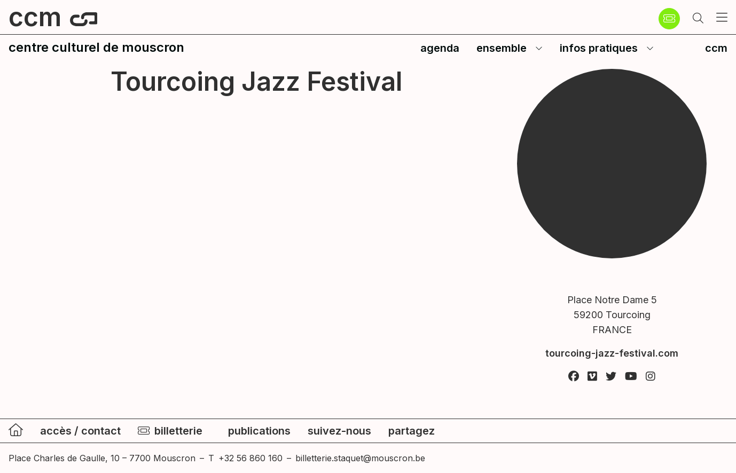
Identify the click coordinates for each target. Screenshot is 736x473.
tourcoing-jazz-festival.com (611, 353)
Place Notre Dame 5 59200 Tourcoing (612, 315)
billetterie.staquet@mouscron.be (360, 458)
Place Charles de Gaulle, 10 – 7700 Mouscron (102, 458)
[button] (698, 18)
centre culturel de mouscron (96, 47)
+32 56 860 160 (250, 458)
